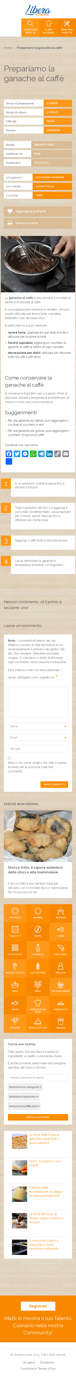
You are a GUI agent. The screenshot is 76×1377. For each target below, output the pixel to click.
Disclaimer (47, 1362)
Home (8, 47)
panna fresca (45, 186)
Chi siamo (28, 1362)
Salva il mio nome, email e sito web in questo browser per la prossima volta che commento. (37, 767)
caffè (39, 195)
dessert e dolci (44, 144)
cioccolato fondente (50, 177)
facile (51, 121)
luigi (37, 153)
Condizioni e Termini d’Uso (38, 1368)
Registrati (38, 1306)
